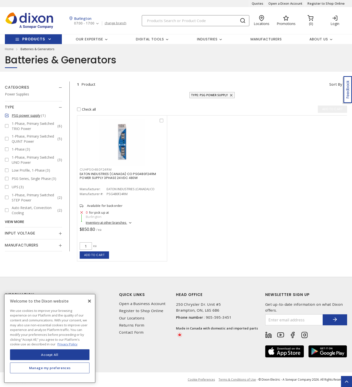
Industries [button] (207, 39)
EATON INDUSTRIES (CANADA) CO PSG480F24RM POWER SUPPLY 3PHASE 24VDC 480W (118, 176)
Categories (17, 87)
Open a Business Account (142, 303)
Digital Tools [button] (150, 39)
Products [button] (33, 39)
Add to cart (94, 255)
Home (9, 49)
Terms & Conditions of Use (237, 379)
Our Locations (131, 318)
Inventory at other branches (106, 222)
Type (9, 107)
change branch (115, 23)
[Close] (89, 301)
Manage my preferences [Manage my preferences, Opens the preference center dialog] (50, 368)
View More (14, 221)
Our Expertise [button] (89, 39)
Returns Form (131, 325)
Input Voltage (20, 233)
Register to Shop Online (326, 3)
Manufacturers (266, 39)
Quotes (258, 3)
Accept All (49, 354)
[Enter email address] (294, 319)
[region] (50, 338)
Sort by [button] (335, 84)
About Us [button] (318, 39)
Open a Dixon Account (285, 3)
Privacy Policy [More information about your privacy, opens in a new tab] (67, 344)
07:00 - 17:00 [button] (84, 23)
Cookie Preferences (201, 379)
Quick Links (132, 294)
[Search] (195, 20)
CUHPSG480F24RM (96, 169)
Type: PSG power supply (209, 95)
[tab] (33, 87)
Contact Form (131, 332)
